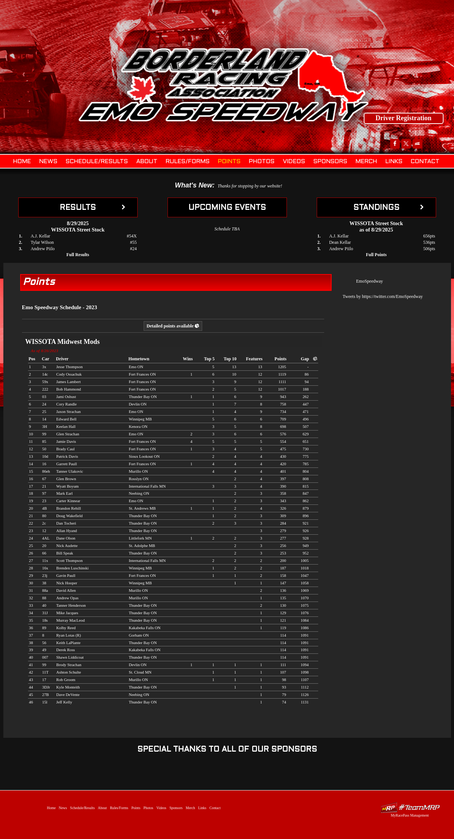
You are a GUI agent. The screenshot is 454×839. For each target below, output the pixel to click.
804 (306, 471)
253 (283, 553)
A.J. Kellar (40, 236)
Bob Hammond (68, 389)
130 (283, 605)
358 (283, 493)
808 (306, 478)
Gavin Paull (65, 575)
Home (22, 161)
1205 (282, 366)
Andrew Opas (67, 598)
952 (306, 553)
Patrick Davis (67, 456)
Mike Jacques (67, 612)
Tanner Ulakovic (69, 471)
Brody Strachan (68, 664)
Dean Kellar (340, 242)
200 (283, 560)
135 (283, 598)
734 (283, 411)
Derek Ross (65, 649)
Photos (262, 161)
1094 (305, 664)
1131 (305, 702)
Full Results (77, 254)
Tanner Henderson (71, 605)
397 (283, 478)
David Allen (66, 590)
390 (283, 486)
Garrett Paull (66, 464)
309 (283, 515)
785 (306, 464)
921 (306, 523)
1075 (305, 605)
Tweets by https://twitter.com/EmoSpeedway (383, 296)
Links (394, 161)
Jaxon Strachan (68, 411)
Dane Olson (65, 538)
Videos (294, 161)
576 (283, 434)
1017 (282, 389)
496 (306, 419)
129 (283, 612)
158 (283, 575)
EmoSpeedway (369, 281)
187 (283, 568)
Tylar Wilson (42, 242)
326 (283, 508)
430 (283, 456)
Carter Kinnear (68, 500)
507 (306, 426)
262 (306, 396)
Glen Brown (66, 478)
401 (283, 471)
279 (283, 530)
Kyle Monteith (68, 687)
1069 (305, 590)
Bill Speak (64, 553)
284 (283, 523)
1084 (305, 620)
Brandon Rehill (68, 508)
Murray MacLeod (70, 620)
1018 (305, 568)
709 (283, 419)
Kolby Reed (66, 627)
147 (283, 583)
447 (306, 404)
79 (284, 694)
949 (306, 545)
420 (283, 464)
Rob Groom (65, 679)
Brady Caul (65, 449)
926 (306, 530)
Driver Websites (410, 807)
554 (283, 441)
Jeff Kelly (64, 702)
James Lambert (68, 381)
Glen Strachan (67, 434)
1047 (305, 575)
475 (283, 449)
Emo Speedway (224, 84)
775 (306, 456)
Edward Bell (66, 419)
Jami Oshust (66, 396)
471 (306, 411)
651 (306, 441)
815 (306, 486)
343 (283, 500)
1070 (305, 598)
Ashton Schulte (68, 672)
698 (283, 426)
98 (284, 679)
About (146, 161)
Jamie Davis (66, 441)
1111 (282, 381)
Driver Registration (403, 118)
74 (284, 702)
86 (307, 374)
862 (306, 500)
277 (283, 538)
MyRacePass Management (410, 815)
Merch (366, 161)
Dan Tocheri (66, 523)
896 (306, 515)
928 (306, 538)
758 (283, 404)
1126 (305, 694)
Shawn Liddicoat (70, 657)
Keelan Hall (66, 426)
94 (307, 381)
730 (306, 449)
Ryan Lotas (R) (68, 635)
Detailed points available (173, 326)
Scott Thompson (69, 560)
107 (283, 672)
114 (283, 635)
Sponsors (330, 161)
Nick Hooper (66, 583)
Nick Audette (67, 545)
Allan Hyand (66, 530)
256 (283, 545)
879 (306, 508)
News (48, 161)
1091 (305, 635)
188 (306, 389)
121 (283, 620)
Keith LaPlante (68, 642)
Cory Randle (66, 404)
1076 (305, 612)
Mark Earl (64, 493)
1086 (305, 627)
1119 (282, 374)
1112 (305, 687)
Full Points (376, 254)
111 (283, 664)
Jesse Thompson (69, 366)
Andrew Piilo (42, 248)
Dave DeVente (68, 694)
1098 (305, 672)
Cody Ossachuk (69, 374)
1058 (305, 583)
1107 (305, 679)
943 (283, 396)
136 (283, 590)
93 (284, 687)
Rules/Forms (188, 161)
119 (283, 627)
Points (229, 161)
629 (306, 434)
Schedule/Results (97, 161)
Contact (425, 161)
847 (306, 493)
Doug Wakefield (69, 515)
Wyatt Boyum (67, 486)
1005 (305, 560)
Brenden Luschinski (72, 568)
